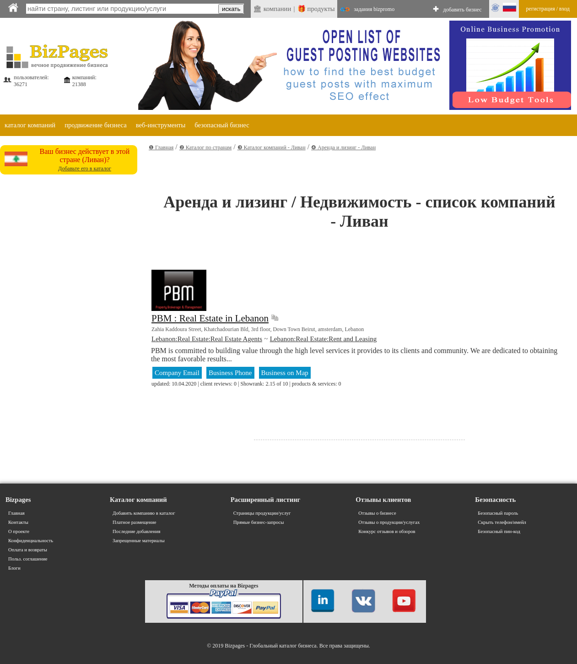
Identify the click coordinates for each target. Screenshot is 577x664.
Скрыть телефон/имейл (502, 522)
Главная (16, 513)
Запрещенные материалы (138, 540)
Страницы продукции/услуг (262, 513)
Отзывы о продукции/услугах (389, 522)
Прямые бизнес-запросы (258, 522)
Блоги (14, 568)
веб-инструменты (161, 125)
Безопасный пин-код (499, 531)
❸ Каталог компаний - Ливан (271, 147)
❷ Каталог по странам (205, 147)
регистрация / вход (548, 8)
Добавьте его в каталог (84, 168)
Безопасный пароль (498, 513)
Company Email (177, 372)
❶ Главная (161, 147)
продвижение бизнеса (96, 125)
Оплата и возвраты (27, 549)
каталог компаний (30, 125)
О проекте (18, 531)
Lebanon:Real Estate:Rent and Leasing (323, 339)
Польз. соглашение (28, 558)
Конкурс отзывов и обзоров (386, 531)
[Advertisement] (68, 235)
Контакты (18, 522)
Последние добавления (136, 531)
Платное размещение (134, 522)
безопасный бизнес (221, 125)
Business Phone (230, 372)
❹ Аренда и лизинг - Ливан (343, 147)
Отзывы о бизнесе (377, 513)
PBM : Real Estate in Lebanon (210, 318)
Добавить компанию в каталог (144, 513)
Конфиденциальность (30, 540)
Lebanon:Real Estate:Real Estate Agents (206, 339)
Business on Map (284, 372)
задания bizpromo (374, 9)
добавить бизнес (462, 9)
